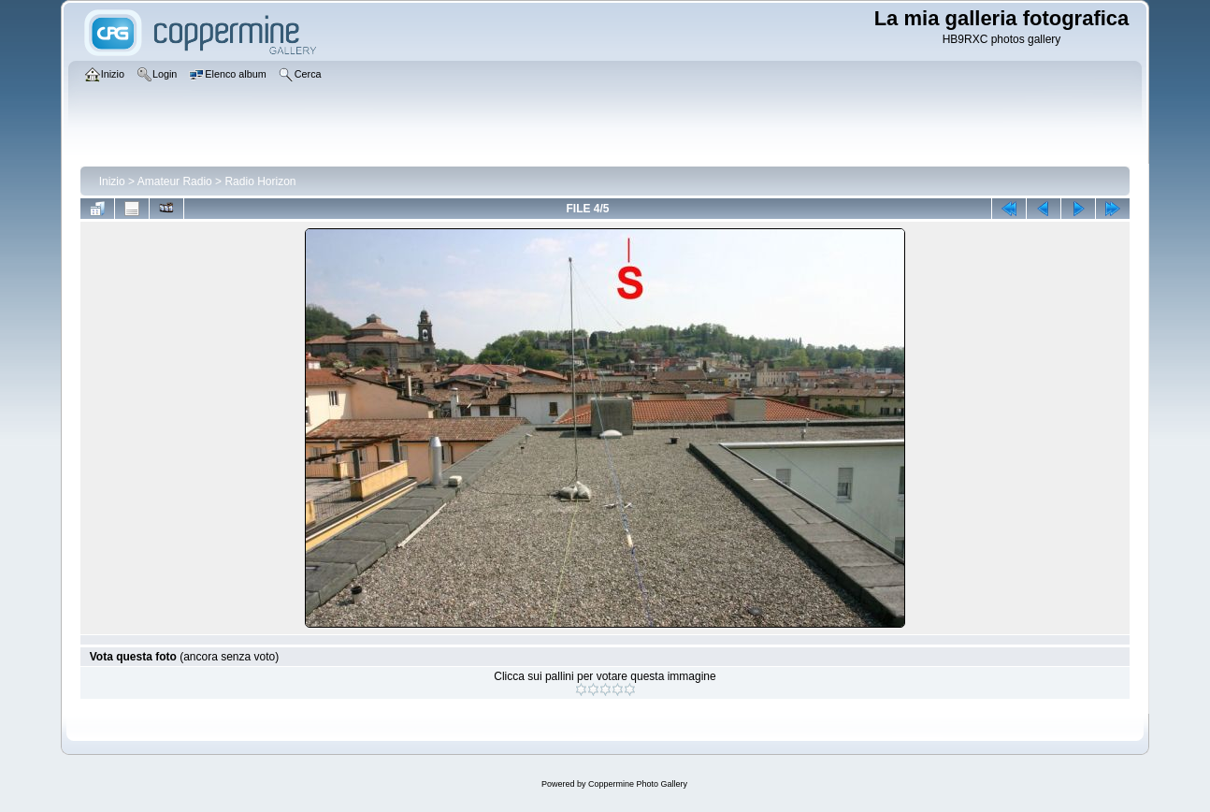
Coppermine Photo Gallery (637, 784)
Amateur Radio (174, 181)
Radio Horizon (259, 181)
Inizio (112, 181)
